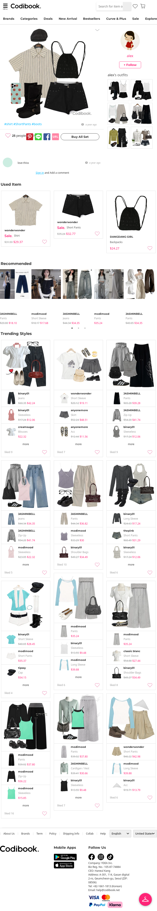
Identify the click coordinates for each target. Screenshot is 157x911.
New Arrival (68, 19)
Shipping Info (71, 833)
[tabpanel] (15, 296)
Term (40, 833)
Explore (151, 19)
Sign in (40, 173)
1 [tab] (72, 328)
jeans (66, 318)
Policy (52, 833)
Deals (48, 19)
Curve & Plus (116, 19)
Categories (28, 19)
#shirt (8, 124)
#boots (37, 124)
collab (90, 833)
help (103, 833)
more (26, 444)
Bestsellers (91, 19)
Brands (8, 19)
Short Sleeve (38, 318)
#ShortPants (22, 124)
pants (3, 318)
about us (9, 833)
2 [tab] (78, 328)
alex (130, 55)
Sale (135, 19)
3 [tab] (85, 328)
